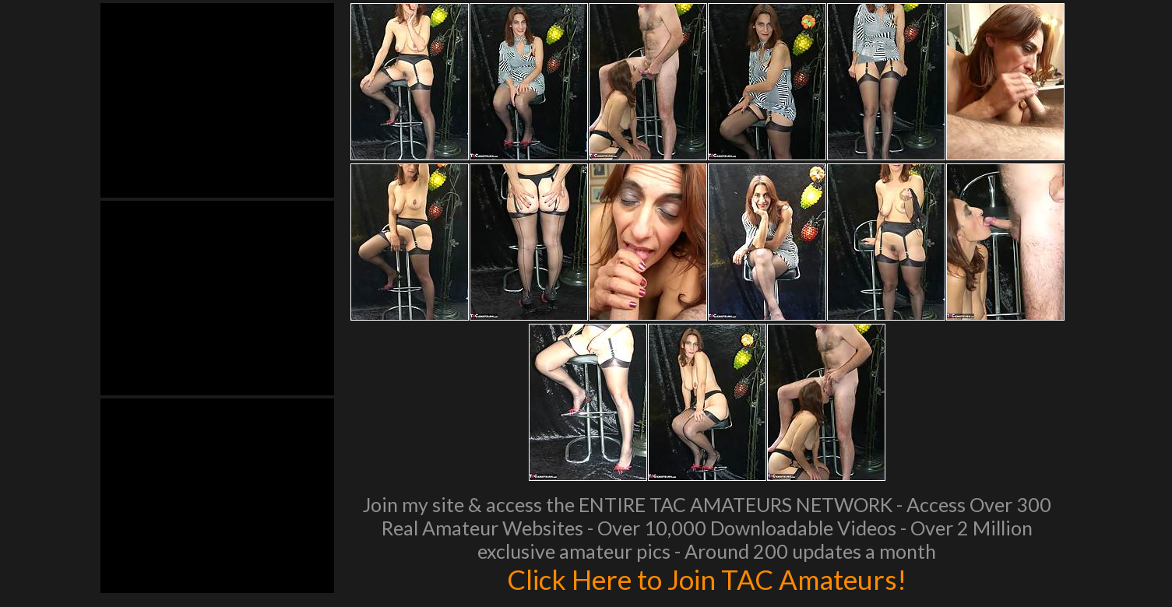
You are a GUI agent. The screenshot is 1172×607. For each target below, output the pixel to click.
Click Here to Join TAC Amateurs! (706, 579)
